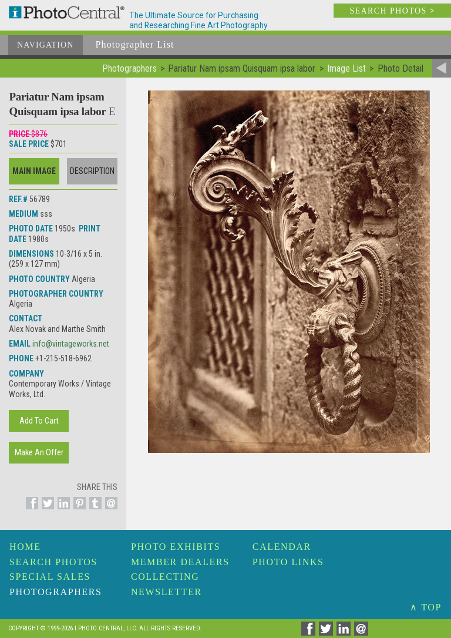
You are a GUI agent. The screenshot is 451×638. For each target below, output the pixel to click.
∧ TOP (426, 607)
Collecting (165, 577)
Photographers (55, 592)
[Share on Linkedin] (62, 510)
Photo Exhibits (175, 547)
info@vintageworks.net (70, 343)
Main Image (34, 171)
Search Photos (53, 562)
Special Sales (49, 577)
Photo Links (288, 562)
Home (25, 547)
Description (92, 171)
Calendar (282, 547)
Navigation (45, 45)
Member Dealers (180, 562)
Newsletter (166, 592)
